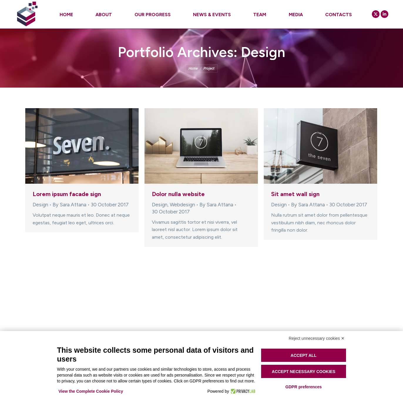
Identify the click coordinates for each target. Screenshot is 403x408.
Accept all (303, 355)
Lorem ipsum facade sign (67, 194)
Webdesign (182, 205)
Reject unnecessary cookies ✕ (317, 338)
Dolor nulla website (178, 194)
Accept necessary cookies (303, 371)
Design (40, 205)
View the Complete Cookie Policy (90, 391)
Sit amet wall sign (295, 194)
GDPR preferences (304, 386)
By (69, 205)
